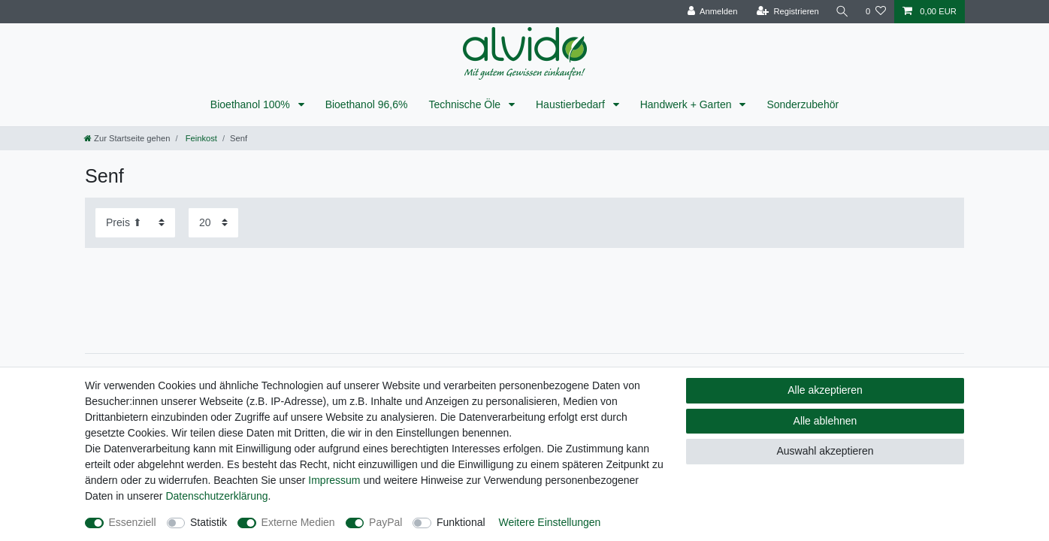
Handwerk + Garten (687, 104)
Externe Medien (298, 522)
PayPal (385, 522)
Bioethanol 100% (251, 104)
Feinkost (200, 138)
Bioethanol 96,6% (366, 104)
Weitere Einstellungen (549, 522)
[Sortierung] (135, 222)
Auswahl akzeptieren (824, 451)
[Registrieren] (787, 11)
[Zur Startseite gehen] (127, 138)
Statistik (208, 522)
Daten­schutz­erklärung (216, 496)
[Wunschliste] (875, 11)
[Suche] (842, 11)
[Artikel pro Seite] (213, 222)
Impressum (334, 480)
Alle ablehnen (825, 421)
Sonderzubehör (802, 104)
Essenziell (132, 522)
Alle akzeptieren (825, 390)
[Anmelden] (712, 11)
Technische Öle (465, 104)
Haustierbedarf (572, 104)
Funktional (461, 522)
